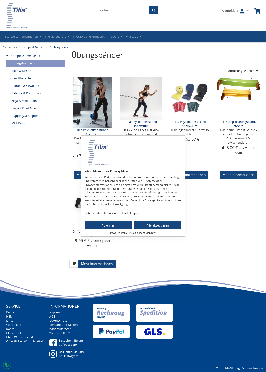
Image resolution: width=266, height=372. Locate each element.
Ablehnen (108, 225)
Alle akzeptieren (158, 225)
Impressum (111, 213)
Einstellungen (130, 213)
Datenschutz (92, 213)
